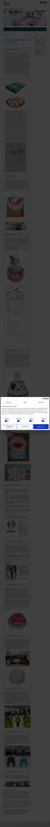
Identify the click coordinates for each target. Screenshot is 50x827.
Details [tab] (25, 402)
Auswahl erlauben (25, 426)
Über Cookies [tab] (41, 402)
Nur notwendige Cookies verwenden (9, 426)
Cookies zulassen (41, 426)
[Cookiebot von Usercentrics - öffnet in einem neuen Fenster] (43, 399)
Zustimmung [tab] (8, 402)
